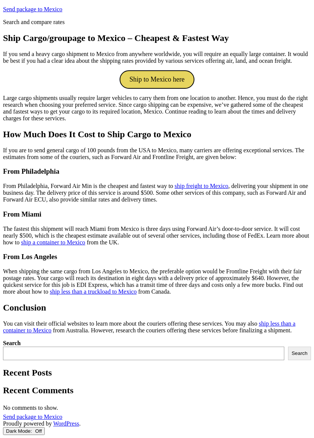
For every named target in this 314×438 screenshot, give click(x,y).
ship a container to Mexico (53, 242)
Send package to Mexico (32, 9)
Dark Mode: (24, 431)
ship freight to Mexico (201, 186)
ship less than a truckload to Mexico (93, 291)
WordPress (66, 423)
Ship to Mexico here (156, 79)
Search (12, 343)
